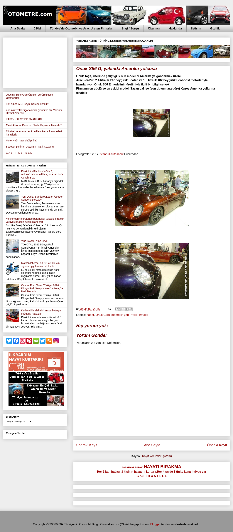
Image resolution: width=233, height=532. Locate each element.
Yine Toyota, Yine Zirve (34, 240)
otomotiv (116, 314)
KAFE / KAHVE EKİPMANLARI (24, 119)
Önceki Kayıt (217, 445)
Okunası (154, 28)
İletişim (196, 28)
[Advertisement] (35, 62)
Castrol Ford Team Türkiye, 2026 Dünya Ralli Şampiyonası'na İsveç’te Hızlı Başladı (42, 288)
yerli (126, 314)
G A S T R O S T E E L (19, 152)
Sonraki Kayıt (86, 445)
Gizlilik (215, 28)
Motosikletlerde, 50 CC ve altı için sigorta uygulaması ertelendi (40, 265)
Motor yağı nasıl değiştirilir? (21, 140)
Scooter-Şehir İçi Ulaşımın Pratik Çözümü (30, 146)
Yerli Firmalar (139, 314)
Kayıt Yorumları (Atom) (157, 456)
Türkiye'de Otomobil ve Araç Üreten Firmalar (81, 28)
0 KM (37, 28)
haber (90, 314)
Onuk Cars (103, 314)
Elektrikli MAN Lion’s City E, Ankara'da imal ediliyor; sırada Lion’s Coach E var (42, 174)
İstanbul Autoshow (111, 154)
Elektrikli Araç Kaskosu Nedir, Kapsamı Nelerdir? (34, 125)
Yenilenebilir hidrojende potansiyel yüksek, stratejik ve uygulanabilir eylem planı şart (35, 220)
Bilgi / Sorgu (130, 28)
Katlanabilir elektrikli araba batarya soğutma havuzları (41, 312)
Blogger (155, 524)
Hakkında (175, 28)
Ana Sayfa (17, 28)
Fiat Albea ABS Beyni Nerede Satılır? (27, 104)
